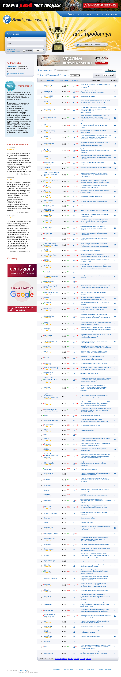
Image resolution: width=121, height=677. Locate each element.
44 (115, 131)
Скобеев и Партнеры (51, 181)
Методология (68, 669)
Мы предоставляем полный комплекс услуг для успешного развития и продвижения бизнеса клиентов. (95, 287)
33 (115, 215)
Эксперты (79, 669)
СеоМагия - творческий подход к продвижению (94, 544)
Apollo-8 (47, 196)
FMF (45, 435)
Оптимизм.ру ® (49, 109)
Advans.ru (47, 363)
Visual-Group (48, 604)
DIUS (46, 631)
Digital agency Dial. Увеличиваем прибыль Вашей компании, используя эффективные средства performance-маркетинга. (95, 646)
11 (115, 196)
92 (115, 118)
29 (115, 449)
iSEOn (46, 449)
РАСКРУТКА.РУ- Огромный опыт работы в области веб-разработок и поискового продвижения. (93, 309)
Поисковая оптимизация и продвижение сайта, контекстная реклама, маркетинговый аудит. (94, 610)
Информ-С (48, 518)
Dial (45, 647)
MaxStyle (47, 329)
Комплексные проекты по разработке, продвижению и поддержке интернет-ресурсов (94, 255)
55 (115, 150)
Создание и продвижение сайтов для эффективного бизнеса (91, 631)
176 (115, 110)
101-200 (58, 659)
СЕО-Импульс (49, 527)
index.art (47, 490)
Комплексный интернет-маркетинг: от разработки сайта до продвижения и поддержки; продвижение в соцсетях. (95, 336)
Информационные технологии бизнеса (51, 410)
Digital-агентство (85, 206)
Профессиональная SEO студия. (90, 425)
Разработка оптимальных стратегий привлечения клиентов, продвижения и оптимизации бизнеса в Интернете (95, 157)
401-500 (76, 659)
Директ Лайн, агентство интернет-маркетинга (51, 379)
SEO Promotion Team (51, 293)
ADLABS (47, 494)
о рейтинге (69, 14)
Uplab (46, 250)
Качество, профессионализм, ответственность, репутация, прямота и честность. (95, 490)
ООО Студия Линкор (51, 276)
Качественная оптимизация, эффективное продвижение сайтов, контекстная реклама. (93, 351)
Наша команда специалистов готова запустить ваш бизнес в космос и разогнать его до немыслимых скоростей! (94, 539)
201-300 (64, 659)
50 (115, 137)
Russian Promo (49, 162)
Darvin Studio (48, 473)
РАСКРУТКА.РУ (49, 309)
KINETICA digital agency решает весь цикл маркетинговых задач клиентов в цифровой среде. (93, 507)
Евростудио (48, 469)
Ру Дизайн (47, 444)
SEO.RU (47, 439)
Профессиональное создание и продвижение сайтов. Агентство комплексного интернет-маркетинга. (94, 463)
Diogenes (47, 571)
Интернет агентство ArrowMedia (90, 636)
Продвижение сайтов (87, 430)
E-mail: (9, 38)
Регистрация (11, 49)
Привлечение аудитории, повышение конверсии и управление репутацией (95, 439)
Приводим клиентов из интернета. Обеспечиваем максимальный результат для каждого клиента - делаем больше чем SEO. (95, 379)
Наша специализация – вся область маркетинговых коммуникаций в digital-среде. (94, 420)
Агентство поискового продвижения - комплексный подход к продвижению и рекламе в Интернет (95, 500)
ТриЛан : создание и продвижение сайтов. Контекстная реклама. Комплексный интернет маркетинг (94, 150)
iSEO (46, 351)
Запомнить (28, 50)
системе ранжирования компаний (18, 73)
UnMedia (47, 186)
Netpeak (47, 584)
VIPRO (46, 157)
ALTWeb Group (12, 67)
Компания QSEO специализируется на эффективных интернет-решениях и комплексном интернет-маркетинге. (92, 358)
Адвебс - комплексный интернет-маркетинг (51, 395)
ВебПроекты (48, 200)
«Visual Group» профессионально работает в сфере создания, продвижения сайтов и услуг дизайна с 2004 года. (94, 604)
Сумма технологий (50, 513)
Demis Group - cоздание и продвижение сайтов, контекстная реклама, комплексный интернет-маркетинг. (95, 86)
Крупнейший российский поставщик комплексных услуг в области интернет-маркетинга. (95, 91)
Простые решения (50, 578)
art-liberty (47, 272)
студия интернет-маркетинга (89, 373)
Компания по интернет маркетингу (91, 196)
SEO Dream (48, 227)
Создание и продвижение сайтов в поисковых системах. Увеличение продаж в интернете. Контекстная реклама (94, 653)
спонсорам (111, 14)
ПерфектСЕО (48, 425)
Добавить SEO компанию (91, 45)
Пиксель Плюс (49, 143)
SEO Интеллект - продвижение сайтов (51, 244)
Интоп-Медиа (48, 549)
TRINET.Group (49, 210)
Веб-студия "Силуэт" (51, 533)
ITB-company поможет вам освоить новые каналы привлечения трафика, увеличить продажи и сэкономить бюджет (95, 410)
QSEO (46, 358)
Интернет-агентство (86, 522)
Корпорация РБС (50, 92)
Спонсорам (90, 669)
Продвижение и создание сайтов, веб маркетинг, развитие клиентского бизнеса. (95, 565)
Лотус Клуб (48, 221)
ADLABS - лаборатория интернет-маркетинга (94, 495)
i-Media (46, 125)
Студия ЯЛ (48, 233)
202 (115, 86)
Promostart (48, 501)
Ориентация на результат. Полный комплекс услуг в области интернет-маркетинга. (94, 396)
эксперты (98, 14)
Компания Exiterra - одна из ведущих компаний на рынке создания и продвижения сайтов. (95, 368)
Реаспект (47, 387)
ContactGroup (48, 653)
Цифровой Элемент (51, 420)
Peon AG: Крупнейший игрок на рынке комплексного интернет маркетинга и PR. (93, 298)
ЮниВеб (47, 346)
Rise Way (47, 565)
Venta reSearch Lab (50, 341)
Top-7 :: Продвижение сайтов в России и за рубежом (51, 455)
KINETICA (47, 507)
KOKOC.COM (48, 96)
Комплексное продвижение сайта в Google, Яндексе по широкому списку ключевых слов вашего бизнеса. (94, 174)
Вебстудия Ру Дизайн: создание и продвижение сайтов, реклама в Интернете (95, 444)
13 (115, 228)
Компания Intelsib (50, 117)
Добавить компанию (104, 669)
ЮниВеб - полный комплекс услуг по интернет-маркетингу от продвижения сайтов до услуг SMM (95, 346)
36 (115, 125)
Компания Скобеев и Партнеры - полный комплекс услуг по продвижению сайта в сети (94, 181)
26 (115, 168)
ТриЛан (46, 150)
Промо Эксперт (49, 561)
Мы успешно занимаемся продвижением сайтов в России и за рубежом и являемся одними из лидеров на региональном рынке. (95, 456)
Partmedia (47, 596)
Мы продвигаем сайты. (87, 518)
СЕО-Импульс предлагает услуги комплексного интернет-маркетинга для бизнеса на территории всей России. (95, 528)
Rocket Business (49, 538)
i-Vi (45, 621)
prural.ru (47, 641)
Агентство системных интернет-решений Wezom (51, 174)
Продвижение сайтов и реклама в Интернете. (94, 363)
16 (115, 277)
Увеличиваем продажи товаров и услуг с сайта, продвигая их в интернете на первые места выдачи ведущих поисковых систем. (95, 144)
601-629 (88, 659)
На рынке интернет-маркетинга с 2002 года (93, 201)
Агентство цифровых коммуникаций (91, 626)
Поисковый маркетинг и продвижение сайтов (94, 590)
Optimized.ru (48, 610)
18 (115, 191)
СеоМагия (47, 545)
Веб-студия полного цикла (88, 469)
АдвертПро (48, 215)
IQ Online (47, 485)
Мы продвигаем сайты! (87, 96)
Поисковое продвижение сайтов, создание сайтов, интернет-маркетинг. (93, 186)
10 (115, 303)
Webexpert (47, 191)
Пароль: (9, 43)
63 (115, 201)
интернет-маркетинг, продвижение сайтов (93, 561)
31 (115, 163)
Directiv (46, 590)
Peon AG (47, 298)
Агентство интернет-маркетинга (90, 415)
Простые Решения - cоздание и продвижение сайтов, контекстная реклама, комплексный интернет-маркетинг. (94, 578)
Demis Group (48, 85)
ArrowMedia (48, 636)
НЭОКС (46, 555)
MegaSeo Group (49, 131)
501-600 (82, 659)
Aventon (47, 168)
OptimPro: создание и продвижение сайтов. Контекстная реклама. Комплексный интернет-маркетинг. (94, 479)
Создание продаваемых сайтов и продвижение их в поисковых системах (95, 473)
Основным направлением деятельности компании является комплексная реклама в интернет (93, 228)
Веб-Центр (48, 335)
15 (115, 157)
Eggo (46, 429)
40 (115, 97)
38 (115, 636)
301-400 (70, 659)
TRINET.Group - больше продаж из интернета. (94, 210)
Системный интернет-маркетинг (90, 250)
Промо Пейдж (49, 316)
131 (115, 144)
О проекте (56, 669)
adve (46, 403)
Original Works (49, 205)
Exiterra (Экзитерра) (51, 368)
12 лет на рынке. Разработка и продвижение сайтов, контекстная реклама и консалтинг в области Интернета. (94, 571)
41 (115, 368)
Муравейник (48, 373)
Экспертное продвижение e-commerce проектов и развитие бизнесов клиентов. (95, 323)
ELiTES (46, 260)
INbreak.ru (47, 303)
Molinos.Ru (48, 626)
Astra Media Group (50, 255)
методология (84, 14)
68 (115, 528)
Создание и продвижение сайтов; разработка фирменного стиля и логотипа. (94, 621)
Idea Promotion (49, 463)
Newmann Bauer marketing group (49, 615)
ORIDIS (46, 238)
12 (115, 317)
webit (46, 137)
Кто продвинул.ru (25, 19)
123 (115, 102)
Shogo (46, 323)
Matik (46, 416)
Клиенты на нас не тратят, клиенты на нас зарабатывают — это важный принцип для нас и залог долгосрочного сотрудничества (95, 555)
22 (115, 175)
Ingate (46, 102)
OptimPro (47, 480)
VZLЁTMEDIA (48, 266)
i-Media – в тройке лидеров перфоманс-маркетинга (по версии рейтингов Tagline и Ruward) (93, 125)
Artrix (46, 522)
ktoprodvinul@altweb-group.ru (28, 672)
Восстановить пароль (13, 51)
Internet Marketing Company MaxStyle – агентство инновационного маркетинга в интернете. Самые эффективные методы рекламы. (95, 329)
